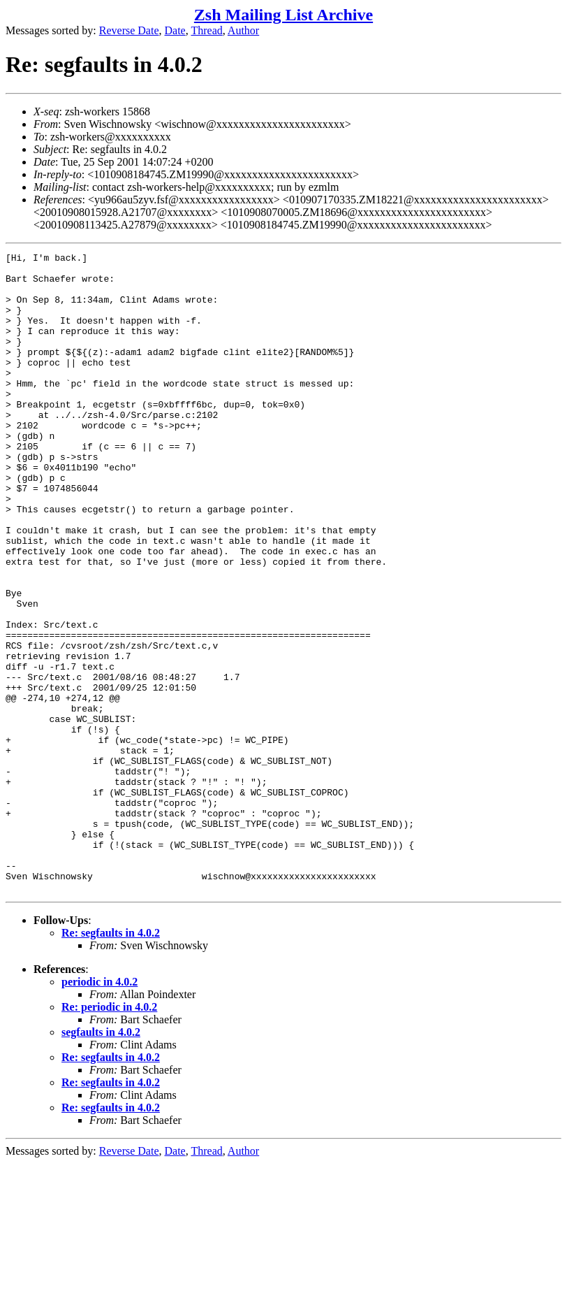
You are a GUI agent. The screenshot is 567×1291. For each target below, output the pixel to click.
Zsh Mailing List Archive (283, 15)
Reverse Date (129, 30)
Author (243, 30)
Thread (206, 30)
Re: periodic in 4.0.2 (109, 1135)
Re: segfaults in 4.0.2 (110, 1061)
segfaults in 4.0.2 (100, 1160)
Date (175, 30)
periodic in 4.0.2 (99, 1110)
